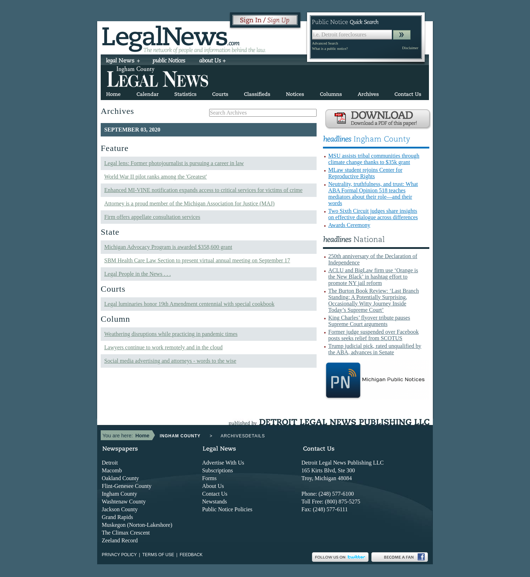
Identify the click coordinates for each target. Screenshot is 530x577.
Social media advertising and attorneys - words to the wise (170, 361)
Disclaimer (410, 48)
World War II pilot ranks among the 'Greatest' (155, 177)
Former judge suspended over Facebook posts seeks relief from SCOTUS (373, 335)
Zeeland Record (120, 540)
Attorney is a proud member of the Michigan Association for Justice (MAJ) (189, 203)
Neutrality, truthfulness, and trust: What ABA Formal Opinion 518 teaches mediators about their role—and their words (373, 193)
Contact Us (215, 494)
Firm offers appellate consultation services (152, 217)
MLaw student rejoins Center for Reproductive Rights (365, 173)
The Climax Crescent (126, 533)
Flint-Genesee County (127, 486)
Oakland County (120, 478)
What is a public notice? (330, 49)
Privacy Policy (119, 554)
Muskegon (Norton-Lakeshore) (137, 525)
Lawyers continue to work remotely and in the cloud (163, 347)
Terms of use (158, 554)
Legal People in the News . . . (137, 274)
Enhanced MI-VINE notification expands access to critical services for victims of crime (203, 190)
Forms (209, 478)
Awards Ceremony (349, 225)
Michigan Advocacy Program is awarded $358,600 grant (168, 247)
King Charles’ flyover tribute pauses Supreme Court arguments (369, 321)
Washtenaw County (124, 502)
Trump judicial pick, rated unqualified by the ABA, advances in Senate (374, 349)
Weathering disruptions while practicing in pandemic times (170, 334)
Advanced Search (325, 43)
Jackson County (120, 509)
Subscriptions (217, 470)
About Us (213, 486)
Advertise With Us (223, 463)
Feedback (191, 554)
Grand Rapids (117, 517)
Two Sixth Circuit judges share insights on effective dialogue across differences (373, 214)
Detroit (110, 463)
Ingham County (119, 494)
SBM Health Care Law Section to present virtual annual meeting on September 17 (197, 260)
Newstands (214, 502)
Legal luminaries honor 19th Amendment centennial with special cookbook (189, 304)
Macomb (112, 470)
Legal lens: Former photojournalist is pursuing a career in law (174, 163)
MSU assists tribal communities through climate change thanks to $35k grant (373, 159)
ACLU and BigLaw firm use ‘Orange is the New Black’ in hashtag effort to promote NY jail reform (373, 276)
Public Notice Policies (227, 509)
